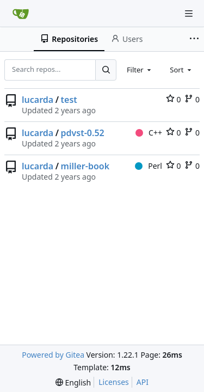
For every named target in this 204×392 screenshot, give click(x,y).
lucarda (37, 99)
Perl (148, 166)
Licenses (113, 382)
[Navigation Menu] (189, 13)
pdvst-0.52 (82, 132)
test (69, 99)
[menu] (73, 382)
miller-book (85, 166)
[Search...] (105, 69)
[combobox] (139, 69)
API (143, 382)
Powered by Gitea (53, 355)
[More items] (195, 39)
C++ (148, 132)
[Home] (20, 13)
